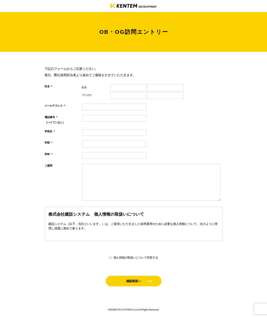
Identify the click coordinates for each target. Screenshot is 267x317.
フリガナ (87, 95)
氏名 (84, 87)
